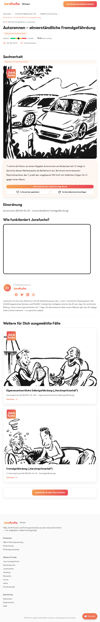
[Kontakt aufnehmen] (89, 616)
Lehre (5, 583)
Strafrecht (7, 14)
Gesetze (7, 572)
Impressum (7, 599)
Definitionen (8, 546)
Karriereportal (9, 565)
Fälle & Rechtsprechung (13, 542)
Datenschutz (8, 602)
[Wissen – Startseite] (16, 4)
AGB (5, 606)
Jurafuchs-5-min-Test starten (50, 492)
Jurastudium (8, 569)
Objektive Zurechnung (48, 14)
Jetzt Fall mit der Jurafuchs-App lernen (50, 187)
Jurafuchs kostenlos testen (80, 4)
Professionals (9, 587)
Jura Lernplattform (11, 561)
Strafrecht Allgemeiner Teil (25, 14)
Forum (5, 580)
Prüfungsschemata (11, 549)
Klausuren (7, 576)
